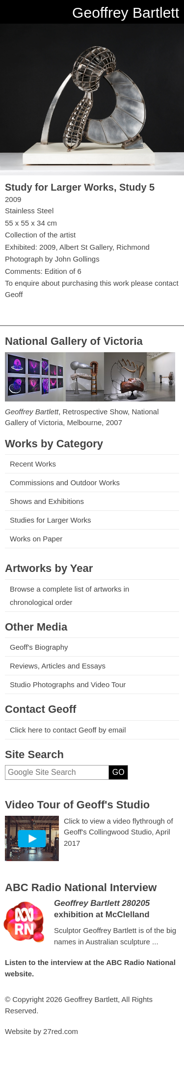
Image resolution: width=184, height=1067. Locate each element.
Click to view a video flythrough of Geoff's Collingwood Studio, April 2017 (118, 832)
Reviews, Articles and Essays (57, 666)
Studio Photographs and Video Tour (68, 684)
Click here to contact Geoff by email (68, 730)
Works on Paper (36, 538)
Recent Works (33, 464)
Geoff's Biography (39, 647)
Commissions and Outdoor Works (65, 482)
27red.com (60, 1031)
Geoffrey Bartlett (125, 12)
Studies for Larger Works (50, 520)
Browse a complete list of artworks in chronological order (69, 595)
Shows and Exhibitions (47, 501)
